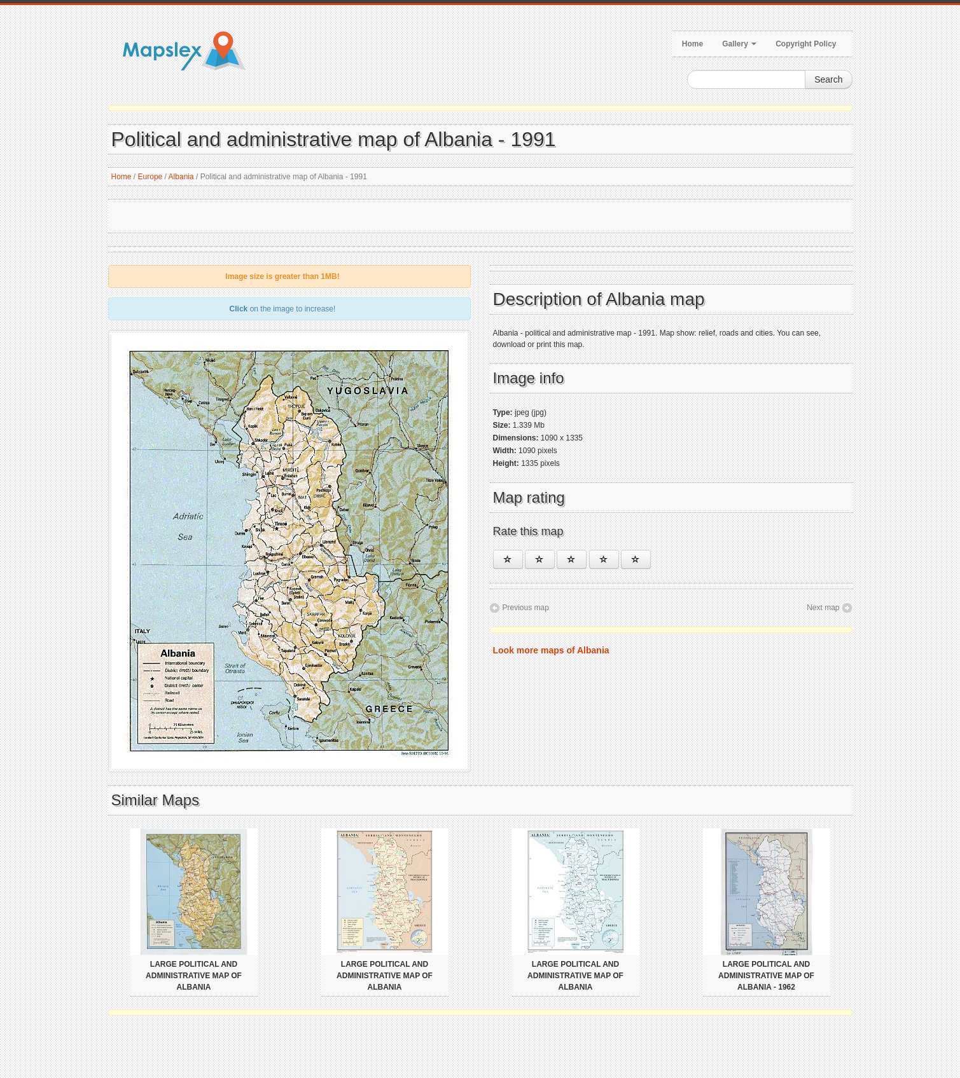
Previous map (526, 607)
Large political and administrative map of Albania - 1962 (766, 976)
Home (692, 43)
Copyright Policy (806, 43)
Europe (150, 176)
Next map (823, 607)
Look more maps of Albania (551, 650)
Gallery (739, 43)
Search (828, 79)
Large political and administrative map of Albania (194, 976)
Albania (181, 176)
